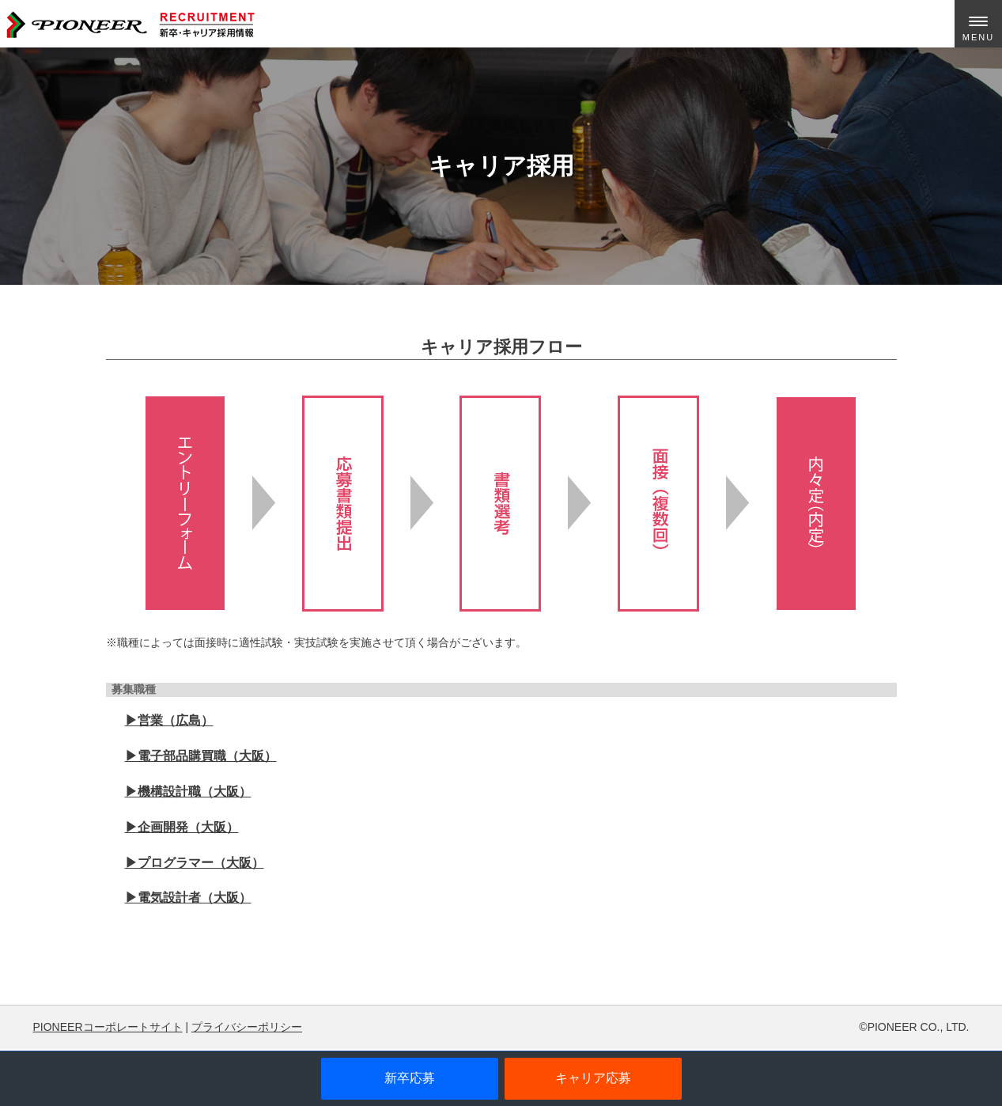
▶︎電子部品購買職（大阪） (201, 756)
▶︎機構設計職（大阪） (188, 791)
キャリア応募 (593, 1078)
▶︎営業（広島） (169, 720)
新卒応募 (409, 1078)
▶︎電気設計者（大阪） (188, 897)
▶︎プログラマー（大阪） (194, 862)
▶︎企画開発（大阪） (182, 827)
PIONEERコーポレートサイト (108, 1027)
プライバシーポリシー (246, 1027)
